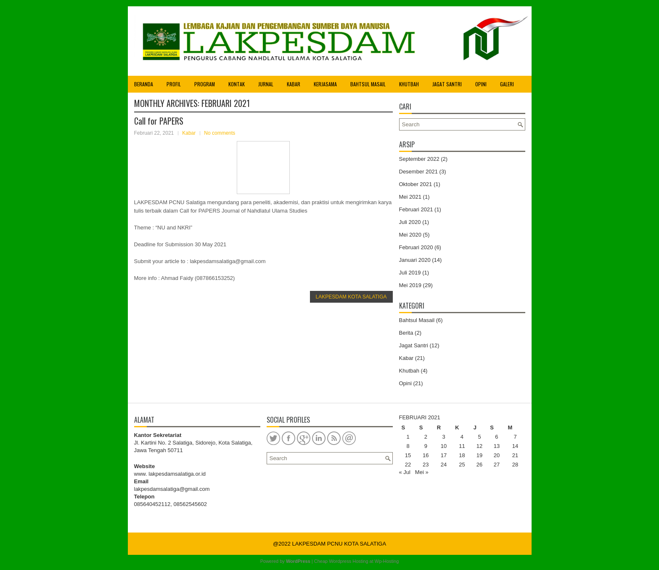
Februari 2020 (416, 247)
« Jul (404, 472)
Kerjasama (325, 84)
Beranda (143, 84)
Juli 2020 (410, 222)
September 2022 (419, 159)
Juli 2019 (410, 272)
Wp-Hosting (387, 561)
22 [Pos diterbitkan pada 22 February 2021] (408, 464)
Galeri (507, 84)
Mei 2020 (410, 235)
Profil (174, 84)
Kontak (236, 84)
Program (204, 84)
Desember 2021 (418, 171)
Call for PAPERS (158, 121)
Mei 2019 (410, 285)
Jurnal (265, 84)
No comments (219, 133)
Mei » (422, 472)
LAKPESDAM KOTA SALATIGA (351, 297)
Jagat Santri (447, 84)
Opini (481, 84)
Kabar (293, 84)
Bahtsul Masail (368, 84)
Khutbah (409, 84)
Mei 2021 (410, 197)
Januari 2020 (415, 260)
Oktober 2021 (415, 184)
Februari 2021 (416, 209)
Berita (406, 333)
